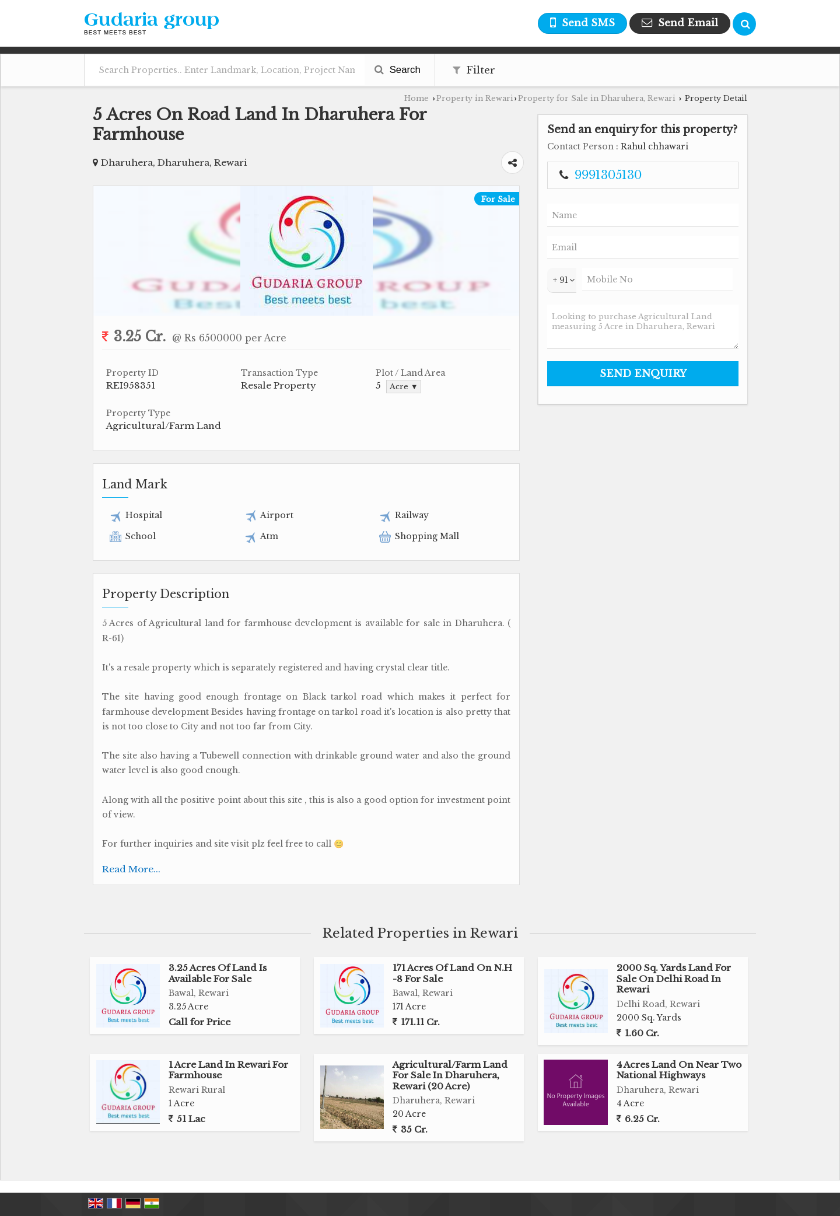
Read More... (131, 869)
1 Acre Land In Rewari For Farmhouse (228, 1070)
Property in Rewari (474, 98)
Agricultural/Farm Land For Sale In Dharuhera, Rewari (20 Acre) (450, 1075)
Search (397, 69)
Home (416, 98)
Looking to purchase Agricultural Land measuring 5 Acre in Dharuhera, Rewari (642, 327)
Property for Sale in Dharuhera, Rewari (597, 98)
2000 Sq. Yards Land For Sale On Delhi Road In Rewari (674, 978)
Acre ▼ (404, 386)
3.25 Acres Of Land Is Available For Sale (218, 973)
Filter (474, 70)
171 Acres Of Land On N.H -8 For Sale (452, 973)
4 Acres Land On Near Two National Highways (679, 1070)
